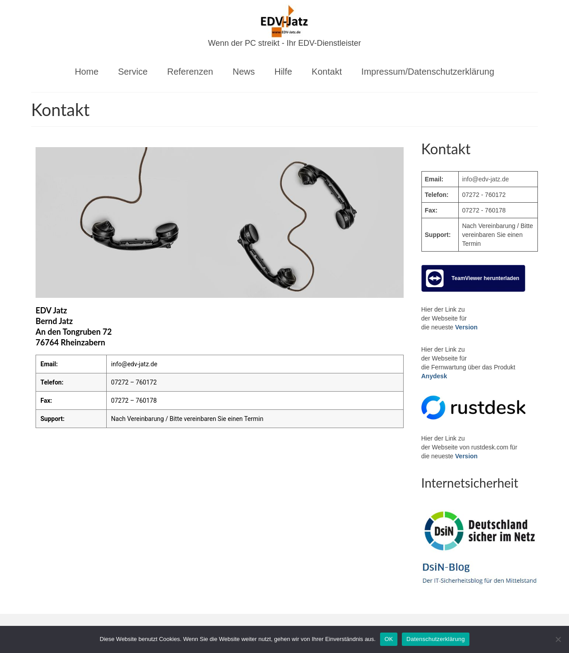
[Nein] (557, 639)
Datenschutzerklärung (435, 639)
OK (389, 639)
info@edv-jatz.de (134, 364)
